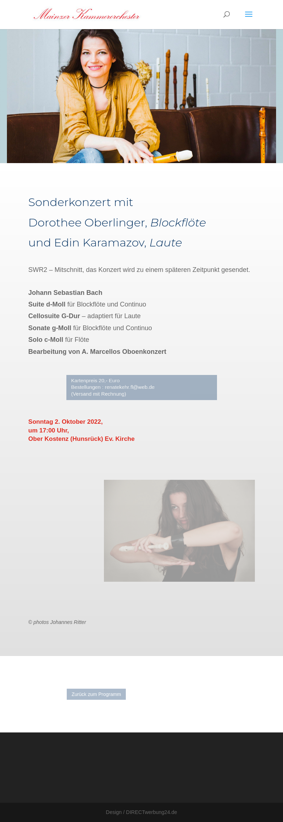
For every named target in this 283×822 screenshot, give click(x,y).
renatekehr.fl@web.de (131, 387)
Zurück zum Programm (102, 694)
